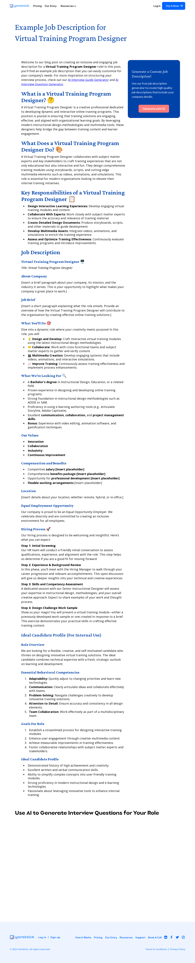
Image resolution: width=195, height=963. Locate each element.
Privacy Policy (177, 949)
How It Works (83, 937)
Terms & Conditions (156, 949)
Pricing (37, 5)
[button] (72, 5)
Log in (157, 5)
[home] (21, 6)
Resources (126, 937)
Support (140, 937)
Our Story (51, 5)
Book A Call (155, 937)
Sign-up (55, 937)
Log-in (42, 937)
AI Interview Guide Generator (88, 80)
